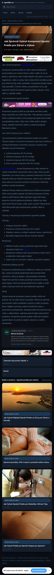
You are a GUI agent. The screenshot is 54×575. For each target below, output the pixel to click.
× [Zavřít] (49, 571)
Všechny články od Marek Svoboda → (22, 344)
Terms (4, 563)
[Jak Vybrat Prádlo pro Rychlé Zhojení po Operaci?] (27, 531)
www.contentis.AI (37, 560)
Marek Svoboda (17, 334)
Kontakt (29, 13)
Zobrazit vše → (47, 380)
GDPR (48, 560)
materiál (26, 249)
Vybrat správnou (9, 168)
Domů (5, 13)
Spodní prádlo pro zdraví (15, 21)
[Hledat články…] (28, 7)
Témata (20, 13)
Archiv (13, 13)
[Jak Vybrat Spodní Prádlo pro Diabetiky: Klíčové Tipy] (27, 489)
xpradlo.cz (9, 2)
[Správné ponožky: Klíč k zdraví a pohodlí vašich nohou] (27, 448)
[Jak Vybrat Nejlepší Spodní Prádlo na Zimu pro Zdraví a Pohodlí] (27, 404)
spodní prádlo (27, 65)
